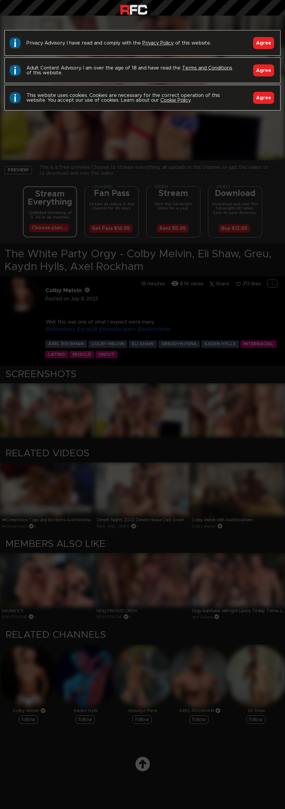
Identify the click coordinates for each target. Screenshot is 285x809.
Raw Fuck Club (133, 9)
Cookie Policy (175, 100)
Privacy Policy (158, 43)
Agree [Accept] (263, 43)
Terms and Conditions (207, 68)
